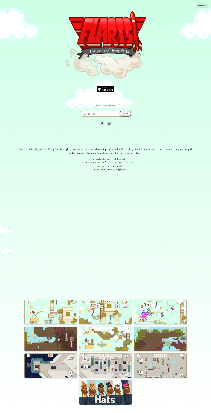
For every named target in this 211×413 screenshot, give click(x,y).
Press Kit (202, 5)
